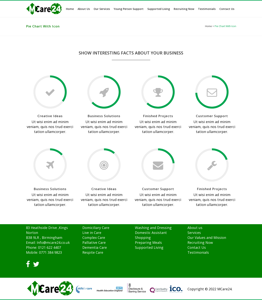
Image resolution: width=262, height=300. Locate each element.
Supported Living (149, 247)
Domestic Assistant (151, 232)
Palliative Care (94, 242)
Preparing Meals (148, 242)
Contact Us (196, 247)
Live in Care (91, 232)
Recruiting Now (200, 242)
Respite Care (92, 252)
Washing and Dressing (153, 227)
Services (194, 232)
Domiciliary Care (95, 227)
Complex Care (93, 237)
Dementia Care (94, 247)
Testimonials (198, 252)
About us (194, 227)
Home (208, 26)
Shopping (143, 237)
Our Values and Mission (206, 237)
